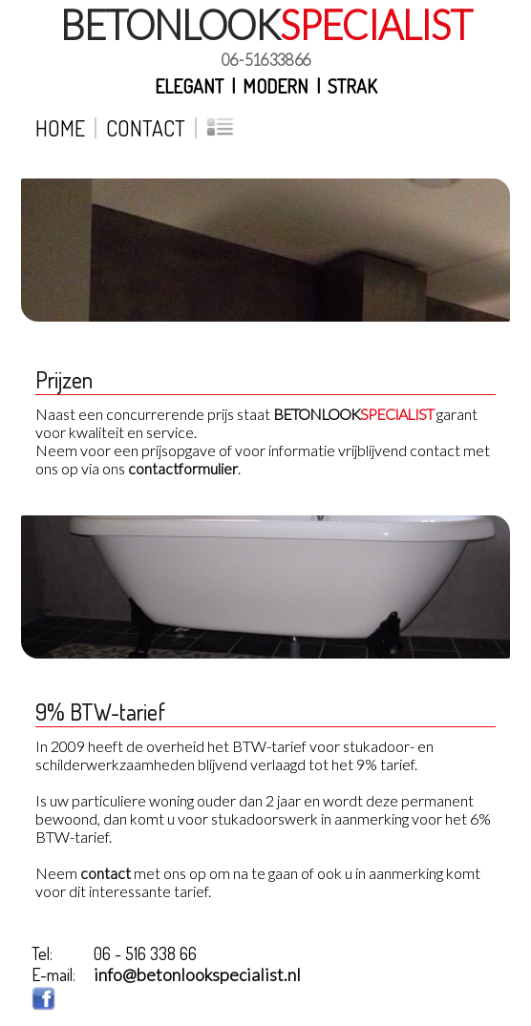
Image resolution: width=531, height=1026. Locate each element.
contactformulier (183, 468)
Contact (145, 127)
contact (105, 873)
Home (60, 127)
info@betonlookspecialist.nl (197, 974)
